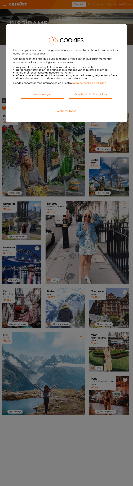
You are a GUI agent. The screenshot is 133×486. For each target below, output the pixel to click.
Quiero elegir (42, 94)
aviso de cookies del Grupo (89, 83)
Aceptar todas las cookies (90, 94)
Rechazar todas (66, 111)
